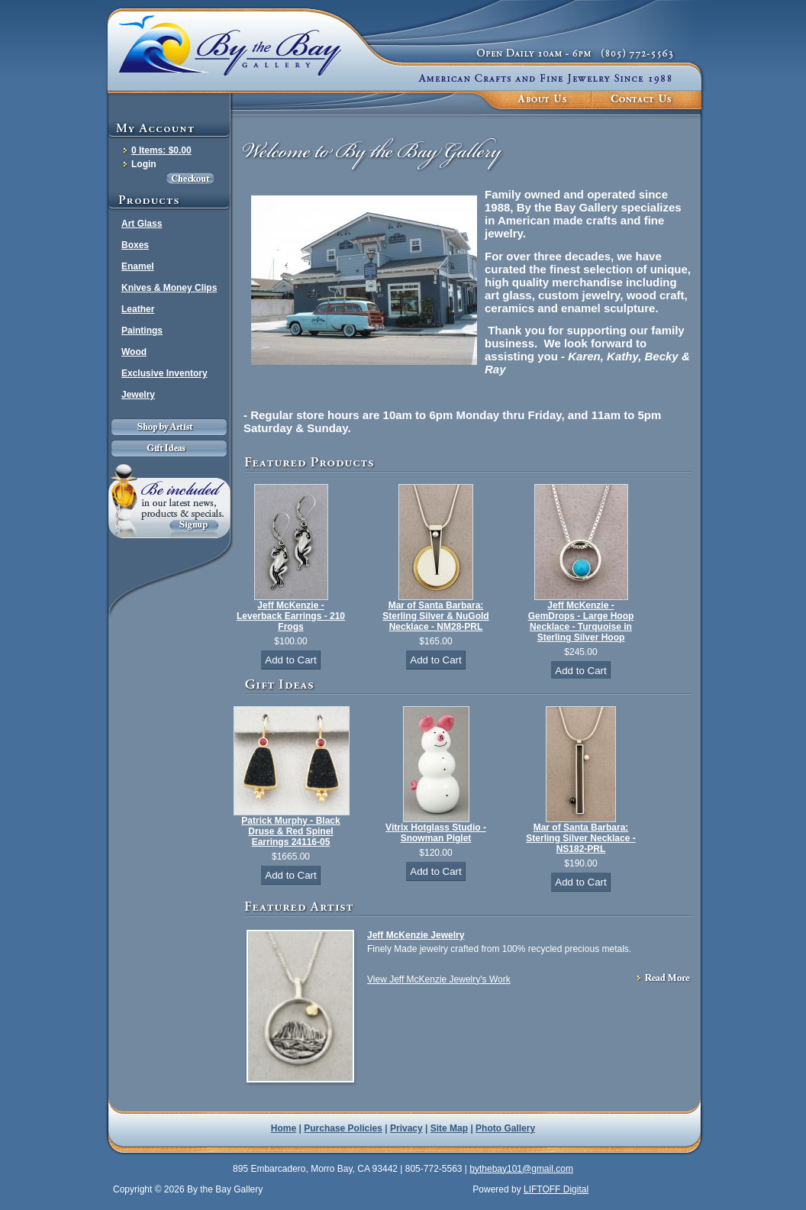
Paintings (142, 330)
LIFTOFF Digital (556, 1189)
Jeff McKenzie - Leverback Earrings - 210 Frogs (291, 616)
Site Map (449, 1128)
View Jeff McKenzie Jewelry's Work (439, 979)
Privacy (406, 1128)
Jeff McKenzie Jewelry (415, 935)
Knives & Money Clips (169, 287)
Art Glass (141, 223)
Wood (134, 352)
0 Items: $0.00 (161, 150)
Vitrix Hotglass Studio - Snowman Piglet (435, 833)
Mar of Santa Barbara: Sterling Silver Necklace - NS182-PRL (580, 838)
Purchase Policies (343, 1128)
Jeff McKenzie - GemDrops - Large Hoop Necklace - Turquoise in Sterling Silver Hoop (581, 621)
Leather (137, 309)
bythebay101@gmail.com (521, 1168)
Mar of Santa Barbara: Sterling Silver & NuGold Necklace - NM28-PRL (435, 616)
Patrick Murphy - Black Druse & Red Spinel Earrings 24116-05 (290, 831)
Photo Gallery (505, 1128)
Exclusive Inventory (164, 373)
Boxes (135, 245)
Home (283, 1128)
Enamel (137, 266)
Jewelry (138, 394)
